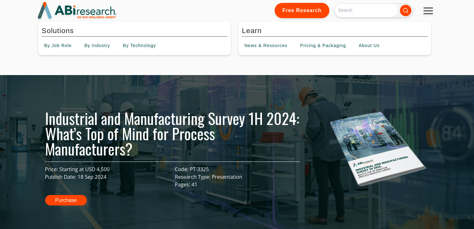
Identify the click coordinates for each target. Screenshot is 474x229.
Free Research (301, 10)
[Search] (366, 10)
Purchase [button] (66, 200)
